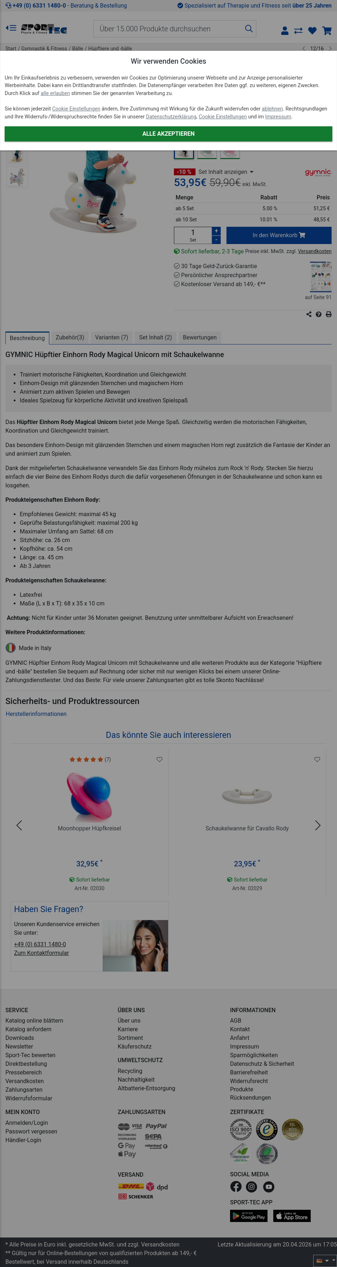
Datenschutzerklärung (171, 117)
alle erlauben (55, 93)
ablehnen (272, 109)
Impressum (278, 117)
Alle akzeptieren (168, 133)
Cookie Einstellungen (76, 109)
